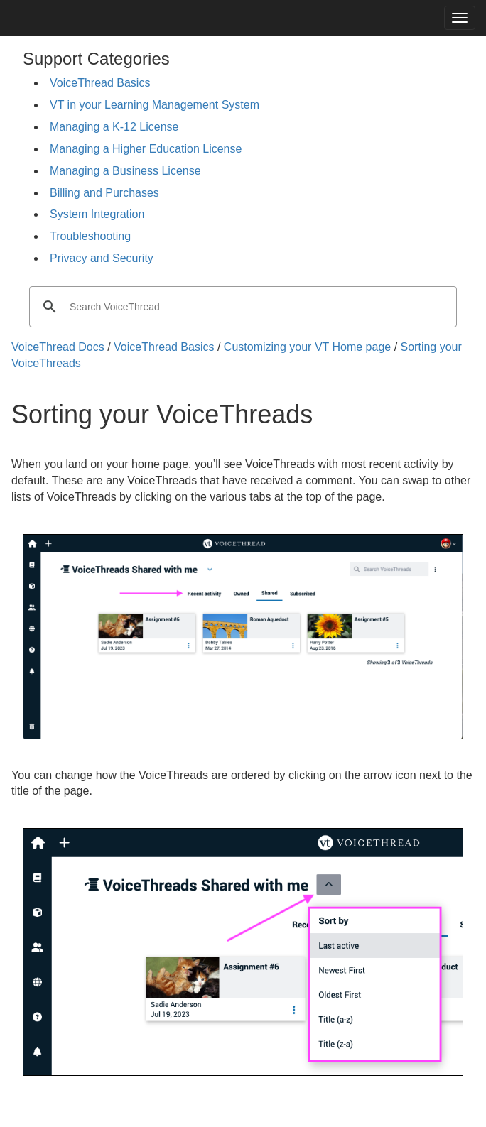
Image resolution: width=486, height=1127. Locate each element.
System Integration (97, 214)
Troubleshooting (90, 236)
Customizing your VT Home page (307, 347)
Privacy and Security (101, 258)
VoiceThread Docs (57, 347)
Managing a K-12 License (114, 127)
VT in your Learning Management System (154, 105)
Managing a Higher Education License (146, 149)
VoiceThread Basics (100, 83)
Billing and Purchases (104, 193)
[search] (241, 306)
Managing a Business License (125, 171)
